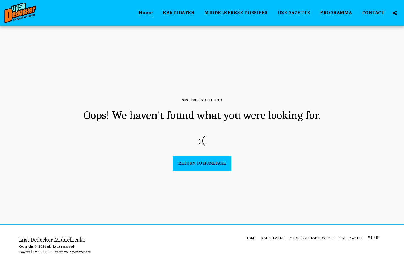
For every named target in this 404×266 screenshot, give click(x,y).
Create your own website (72, 252)
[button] (394, 12)
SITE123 (44, 252)
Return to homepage (202, 163)
